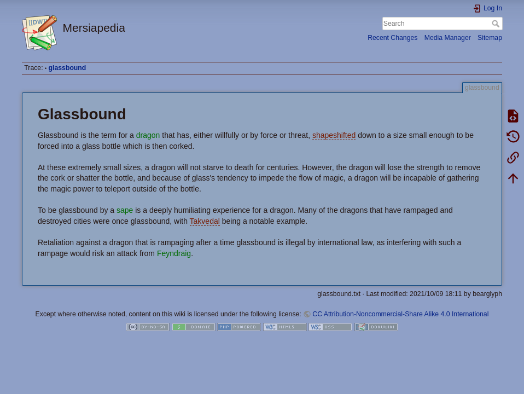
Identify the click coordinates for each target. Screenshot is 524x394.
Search (497, 23)
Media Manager (447, 38)
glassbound (67, 68)
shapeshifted (334, 135)
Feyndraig (174, 253)
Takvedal (205, 221)
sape (125, 210)
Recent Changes (392, 38)
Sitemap (490, 38)
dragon (148, 135)
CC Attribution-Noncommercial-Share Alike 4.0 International (400, 314)
